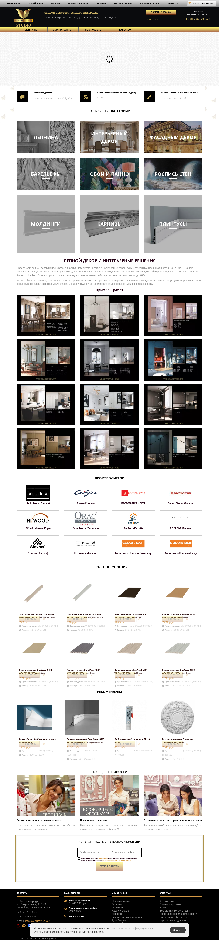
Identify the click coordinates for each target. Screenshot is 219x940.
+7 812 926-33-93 (198, 19)
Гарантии (117, 907)
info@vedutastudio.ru (38, 921)
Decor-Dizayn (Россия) (181, 503)
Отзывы (101, 3)
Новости (117, 914)
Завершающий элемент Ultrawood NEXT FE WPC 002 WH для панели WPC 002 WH (85, 617)
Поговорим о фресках (93, 820)
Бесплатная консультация (175, 910)
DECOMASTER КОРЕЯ (133, 503)
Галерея (117, 904)
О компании (13, 3)
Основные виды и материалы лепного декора (173, 820)
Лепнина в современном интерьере (39, 820)
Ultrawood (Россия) (85, 553)
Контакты (173, 3)
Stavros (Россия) (38, 553)
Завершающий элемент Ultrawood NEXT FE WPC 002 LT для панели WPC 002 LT (37, 617)
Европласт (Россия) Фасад (181, 553)
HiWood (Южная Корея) (38, 528)
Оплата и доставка (78, 3)
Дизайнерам (36, 3)
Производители (121, 901)
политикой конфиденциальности (116, 860)
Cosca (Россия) (86, 503)
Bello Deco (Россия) (38, 503)
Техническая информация (127, 917)
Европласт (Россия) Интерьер (133, 553)
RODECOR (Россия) (181, 528)
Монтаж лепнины (149, 3)
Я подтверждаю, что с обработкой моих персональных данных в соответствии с (109, 859)
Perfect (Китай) (133, 528)
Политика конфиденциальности (178, 914)
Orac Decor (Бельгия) (86, 528)
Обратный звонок (161, 12)
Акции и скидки (123, 3)
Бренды (55, 3)
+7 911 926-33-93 (27, 916)
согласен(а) (103, 858)
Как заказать (167, 901)
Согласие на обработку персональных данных (173, 918)
